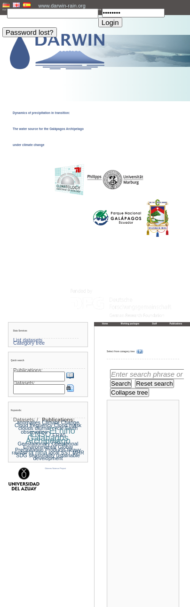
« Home (110, 588)
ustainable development (56, 457)
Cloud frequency (33, 425)
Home (105, 324)
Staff (154, 324)
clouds (25, 428)
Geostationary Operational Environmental (48, 445)
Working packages (130, 324)
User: (4, 9)
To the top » (171, 588)
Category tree (29, 343)
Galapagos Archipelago (48, 439)
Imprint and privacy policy (95, 597)
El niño (62, 431)
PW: (100, 9)
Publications (175, 324)
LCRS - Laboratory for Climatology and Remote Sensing (104, 600)
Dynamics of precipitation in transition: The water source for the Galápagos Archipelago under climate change (48, 128)
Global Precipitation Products (44, 448)
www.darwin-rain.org (62, 5)
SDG (21, 455)
